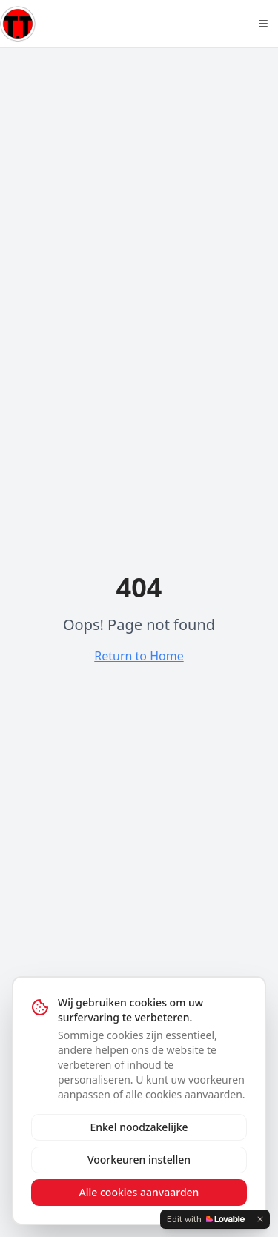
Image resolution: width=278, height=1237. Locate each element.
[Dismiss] (260, 1219)
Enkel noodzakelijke (139, 1127)
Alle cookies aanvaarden (139, 1192)
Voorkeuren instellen (139, 1160)
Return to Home (138, 656)
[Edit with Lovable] (206, 1219)
